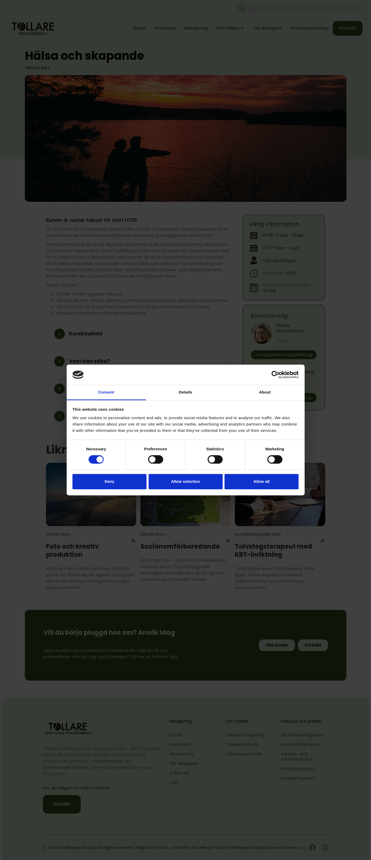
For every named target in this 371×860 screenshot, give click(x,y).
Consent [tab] (106, 392)
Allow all (262, 481)
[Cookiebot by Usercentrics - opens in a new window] (275, 375)
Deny (109, 481)
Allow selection (185, 481)
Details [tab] (185, 392)
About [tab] (265, 392)
